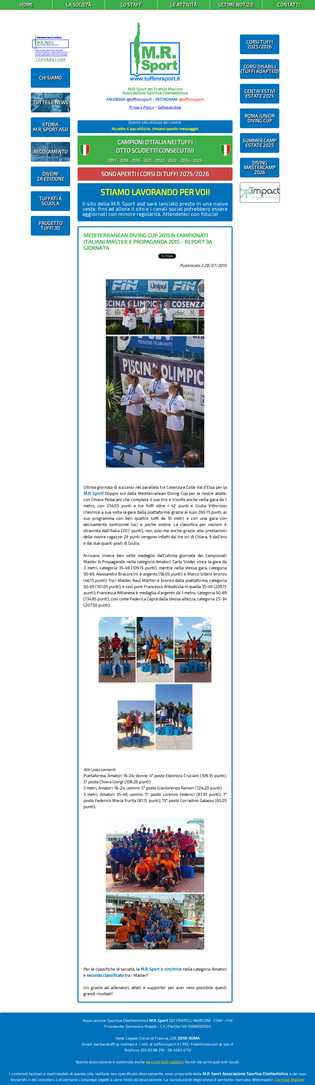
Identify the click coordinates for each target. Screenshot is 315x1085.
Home (26, 5)
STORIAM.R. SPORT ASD (50, 127)
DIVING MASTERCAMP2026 (260, 167)
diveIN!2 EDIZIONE (50, 176)
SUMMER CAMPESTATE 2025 (260, 143)
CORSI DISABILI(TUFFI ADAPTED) (259, 69)
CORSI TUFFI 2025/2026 (259, 44)
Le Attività (183, 5)
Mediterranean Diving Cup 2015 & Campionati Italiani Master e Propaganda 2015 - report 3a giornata (147, 241)
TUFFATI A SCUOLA (50, 201)
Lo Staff (131, 5)
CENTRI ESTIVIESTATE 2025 (259, 93)
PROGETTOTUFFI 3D (51, 225)
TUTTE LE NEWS (50, 102)
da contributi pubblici (165, 1061)
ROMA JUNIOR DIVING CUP (260, 118)
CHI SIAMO (50, 78)
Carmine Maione (289, 1079)
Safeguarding (169, 107)
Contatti (289, 5)
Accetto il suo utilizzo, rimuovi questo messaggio (155, 128)
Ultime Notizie (236, 5)
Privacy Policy (141, 107)
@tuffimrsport (139, 99)
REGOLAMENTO (50, 152)
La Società (78, 5)
